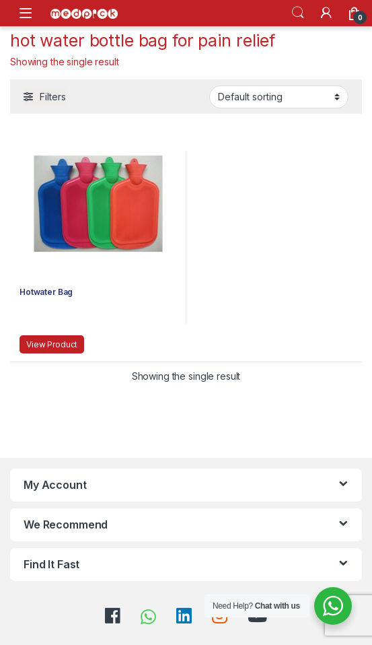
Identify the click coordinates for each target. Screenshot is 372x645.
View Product (51, 344)
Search (298, 12)
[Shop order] (278, 97)
